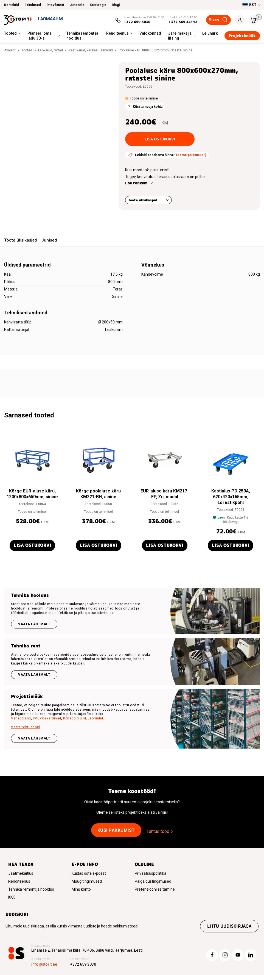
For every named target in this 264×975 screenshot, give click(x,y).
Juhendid (77, 5)
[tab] (20, 240)
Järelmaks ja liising (180, 35)
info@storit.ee (44, 964)
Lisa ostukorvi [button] (32, 545)
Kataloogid (98, 5)
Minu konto (81, 889)
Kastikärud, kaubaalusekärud (91, 50)
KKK (11, 897)
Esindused (32, 5)
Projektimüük (242, 35)
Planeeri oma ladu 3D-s (39, 35)
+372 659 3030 (137, 22)
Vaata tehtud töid (25, 727)
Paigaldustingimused (153, 881)
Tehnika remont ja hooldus (82, 35)
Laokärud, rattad (50, 50)
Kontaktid (11, 5)
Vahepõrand (21, 718)
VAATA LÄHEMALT (34, 738)
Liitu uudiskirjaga (229, 926)
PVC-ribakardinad (47, 718)
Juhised (49, 240)
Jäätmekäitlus (20, 873)
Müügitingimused (87, 881)
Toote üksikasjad (142, 200)
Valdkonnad (150, 33)
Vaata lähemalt (34, 624)
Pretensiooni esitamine (155, 889)
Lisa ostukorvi (160, 139)
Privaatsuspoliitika (150, 873)
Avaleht (10, 50)
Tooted (10, 33)
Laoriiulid (95, 718)
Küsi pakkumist (116, 830)
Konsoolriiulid (74, 718)
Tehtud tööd (158, 831)
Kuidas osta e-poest (89, 873)
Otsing (214, 19)
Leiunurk (210, 33)
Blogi (116, 5)
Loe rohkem (136, 183)
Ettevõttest (55, 5)
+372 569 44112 (182, 22)
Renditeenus (117, 33)
